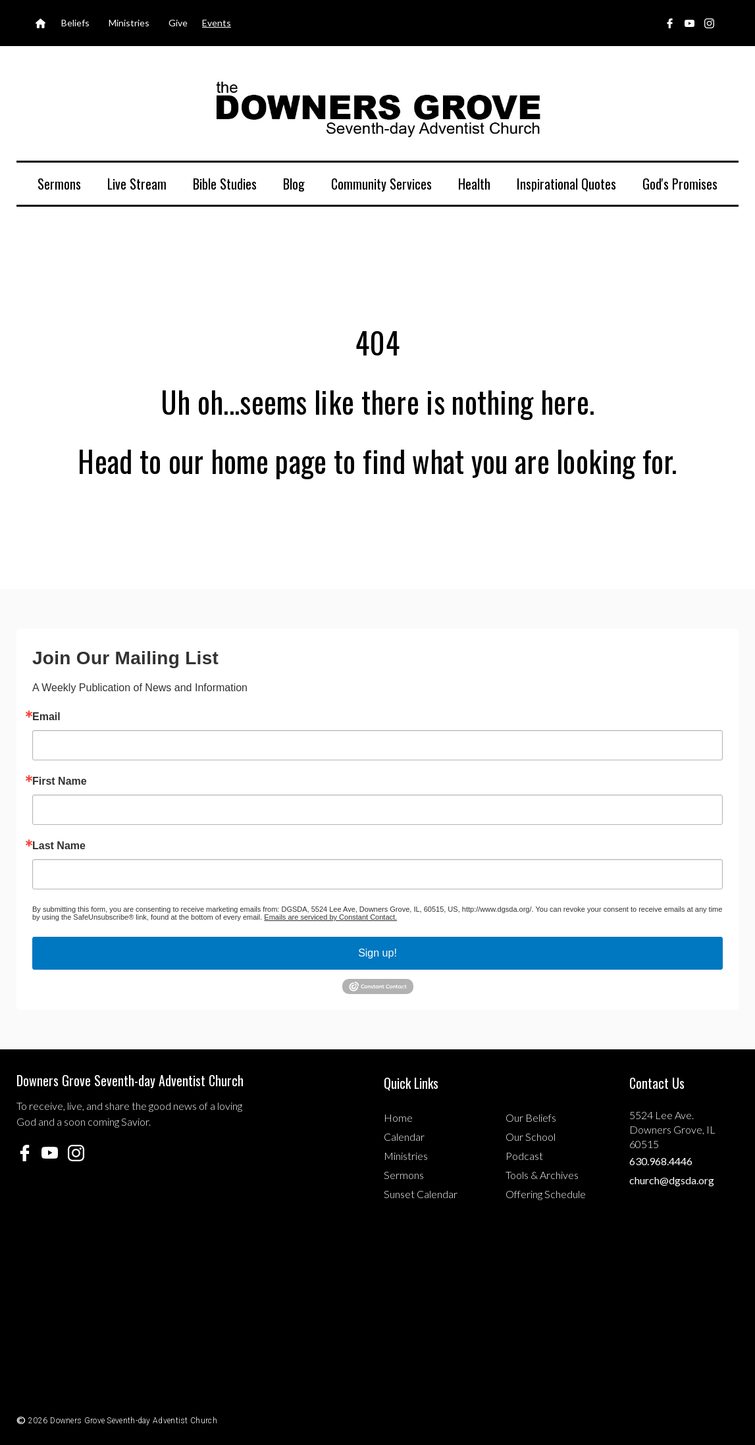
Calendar (404, 1136)
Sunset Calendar (420, 1194)
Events (216, 22)
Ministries (406, 1155)
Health (474, 184)
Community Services (381, 184)
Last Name (59, 846)
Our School (531, 1136)
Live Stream (137, 184)
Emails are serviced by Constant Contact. (330, 917)
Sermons (59, 184)
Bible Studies (225, 184)
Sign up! (377, 953)
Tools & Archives (542, 1175)
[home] (377, 108)
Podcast (524, 1155)
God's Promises (679, 184)
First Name (59, 781)
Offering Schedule (546, 1194)
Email (46, 717)
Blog (294, 184)
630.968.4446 (660, 1161)
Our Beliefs (531, 1117)
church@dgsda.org (671, 1180)
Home (398, 1117)
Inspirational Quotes (566, 184)
